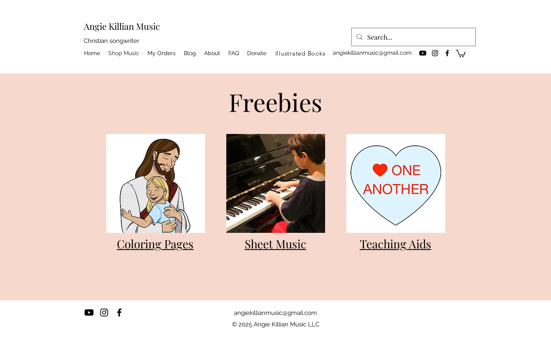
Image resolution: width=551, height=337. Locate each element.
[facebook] (447, 53)
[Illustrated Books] (300, 53)
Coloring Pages (155, 243)
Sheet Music (275, 243)
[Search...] (412, 37)
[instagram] (435, 53)
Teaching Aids (395, 243)
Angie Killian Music (122, 26)
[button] (461, 53)
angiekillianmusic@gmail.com (372, 52)
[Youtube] (423, 53)
